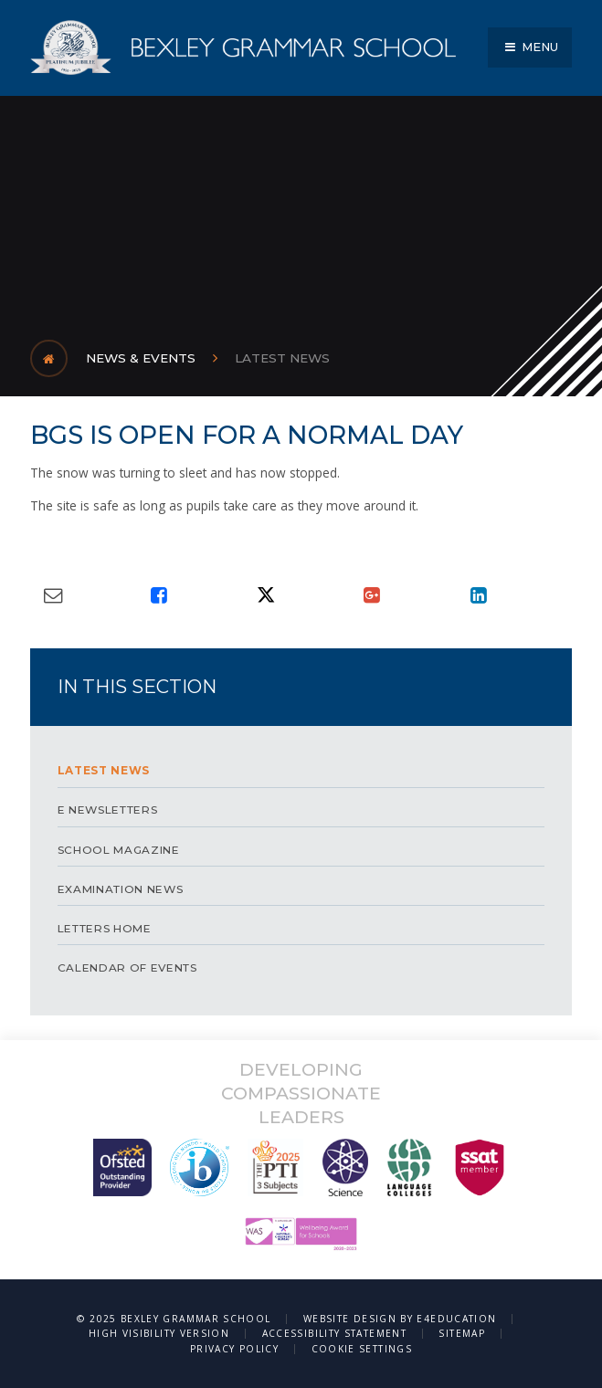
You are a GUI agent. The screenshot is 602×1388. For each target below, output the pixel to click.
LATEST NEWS (282, 358)
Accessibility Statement (334, 1333)
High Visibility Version (159, 1333)
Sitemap (461, 1333)
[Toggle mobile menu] (530, 47)
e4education (456, 1318)
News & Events (140, 358)
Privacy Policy (234, 1348)
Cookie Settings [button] (362, 1348)
